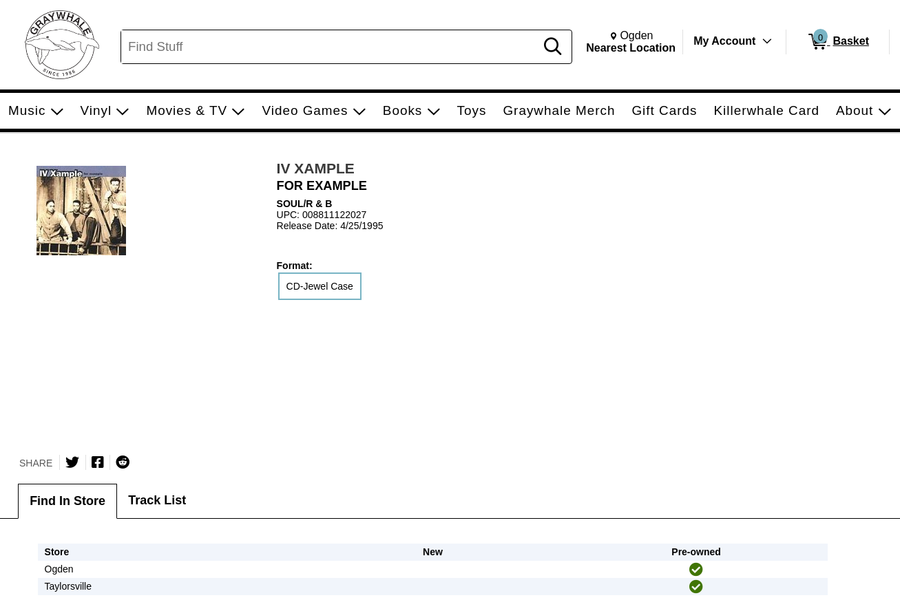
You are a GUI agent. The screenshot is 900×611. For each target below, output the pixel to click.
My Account (724, 41)
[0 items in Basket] (837, 42)
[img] (696, 570)
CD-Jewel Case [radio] (319, 286)
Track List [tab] (157, 500)
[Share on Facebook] (98, 462)
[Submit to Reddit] (122, 462)
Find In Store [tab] (67, 501)
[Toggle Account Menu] (767, 41)
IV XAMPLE (316, 168)
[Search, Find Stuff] (330, 46)
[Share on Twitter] (72, 462)
